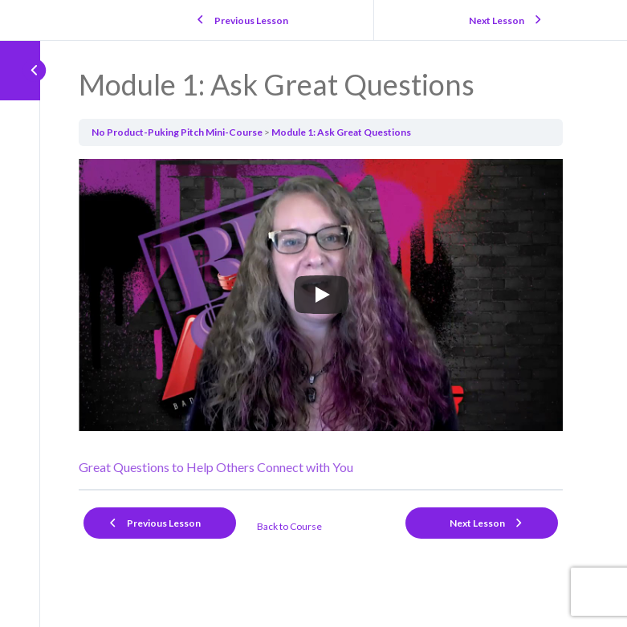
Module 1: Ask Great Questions (341, 132)
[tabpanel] (321, 318)
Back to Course (289, 526)
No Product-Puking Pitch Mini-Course (177, 132)
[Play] (321, 294)
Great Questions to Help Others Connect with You (216, 466)
